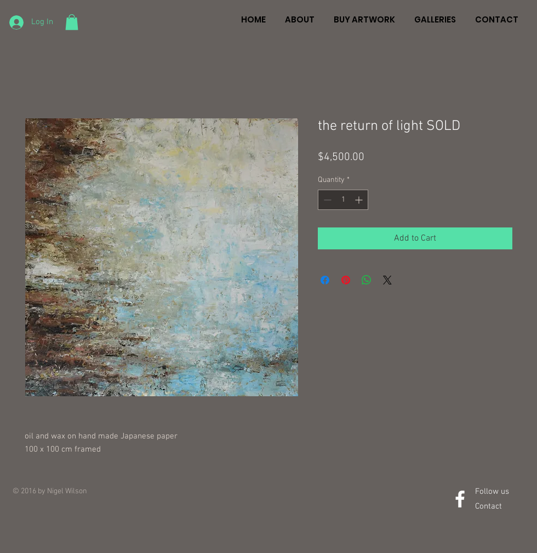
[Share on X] (387, 280)
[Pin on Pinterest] (345, 280)
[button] (71, 22)
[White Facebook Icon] (460, 499)
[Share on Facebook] (325, 280)
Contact (488, 506)
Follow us (492, 492)
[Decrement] (326, 199)
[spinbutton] (343, 199)
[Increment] (360, 199)
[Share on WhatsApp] (366, 280)
